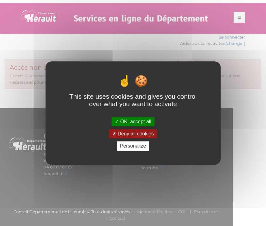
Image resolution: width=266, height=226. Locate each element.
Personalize (133, 146)
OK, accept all (133, 121)
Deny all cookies (133, 133)
